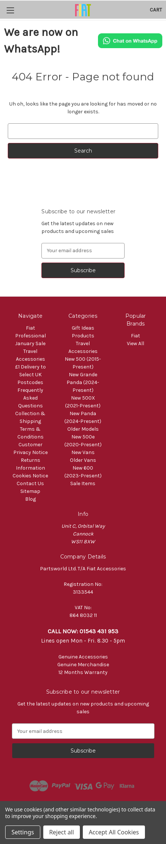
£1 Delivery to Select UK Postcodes (30, 375)
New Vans (83, 452)
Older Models (83, 429)
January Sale (30, 343)
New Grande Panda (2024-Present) (83, 382)
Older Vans (83, 460)
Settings (22, 832)
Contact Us (30, 483)
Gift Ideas (83, 328)
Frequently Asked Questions (30, 398)
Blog (30, 499)
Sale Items (82, 483)
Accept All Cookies (114, 832)
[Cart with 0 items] (156, 10)
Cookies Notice (30, 476)
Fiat (135, 336)
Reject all (61, 832)
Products (83, 336)
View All (135, 343)
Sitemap (30, 491)
